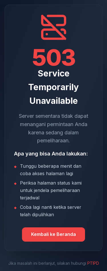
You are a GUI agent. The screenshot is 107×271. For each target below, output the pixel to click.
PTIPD (93, 263)
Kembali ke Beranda (53, 234)
